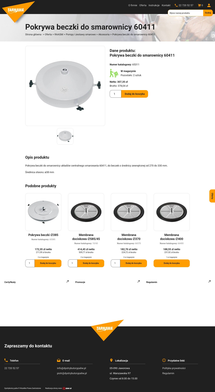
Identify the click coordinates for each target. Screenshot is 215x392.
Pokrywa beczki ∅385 (43, 235)
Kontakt (166, 5)
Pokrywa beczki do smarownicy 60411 (133, 34)
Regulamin (168, 373)
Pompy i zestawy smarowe (81, 34)
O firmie (132, 5)
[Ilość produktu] (115, 94)
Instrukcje (154, 5)
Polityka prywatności (174, 368)
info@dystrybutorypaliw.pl (71, 368)
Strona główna (33, 34)
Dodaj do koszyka (135, 93)
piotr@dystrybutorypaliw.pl (72, 373)
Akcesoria (104, 34)
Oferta (142, 5)
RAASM (59, 34)
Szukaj (208, 13)
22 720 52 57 (186, 5)
